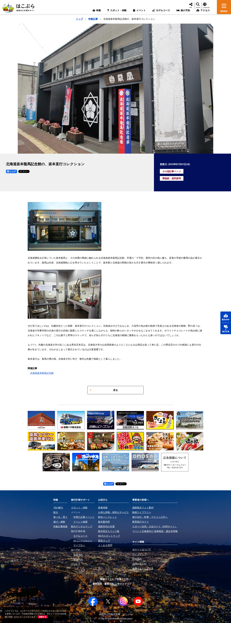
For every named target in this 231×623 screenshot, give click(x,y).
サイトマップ (124, 583)
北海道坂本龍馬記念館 (42, 373)
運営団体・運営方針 (103, 583)
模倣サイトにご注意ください (115, 579)
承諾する (43, 616)
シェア (11, 171)
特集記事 (93, 18)
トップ (79, 18)
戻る (104, 390)
